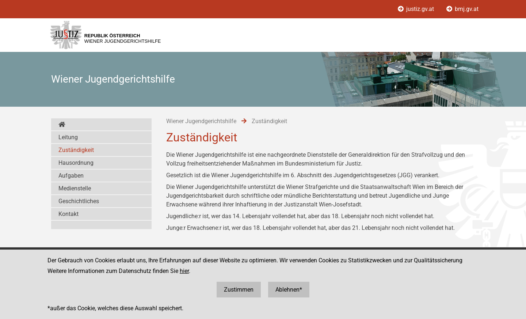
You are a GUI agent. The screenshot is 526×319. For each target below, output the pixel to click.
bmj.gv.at (462, 8)
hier (184, 270)
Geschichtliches (78, 201)
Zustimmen (239, 289)
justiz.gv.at (416, 8)
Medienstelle (74, 188)
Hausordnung (76, 162)
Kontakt (68, 213)
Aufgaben (71, 175)
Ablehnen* (288, 289)
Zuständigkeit (76, 150)
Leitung (68, 137)
